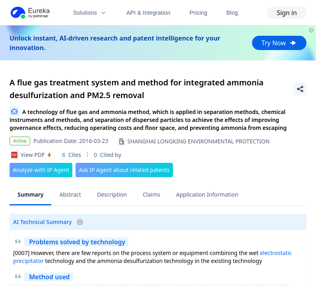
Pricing (198, 13)
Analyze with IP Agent (41, 170)
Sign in (287, 12)
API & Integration (148, 13)
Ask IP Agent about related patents (124, 170)
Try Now (279, 43)
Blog (232, 13)
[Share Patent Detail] (300, 89)
